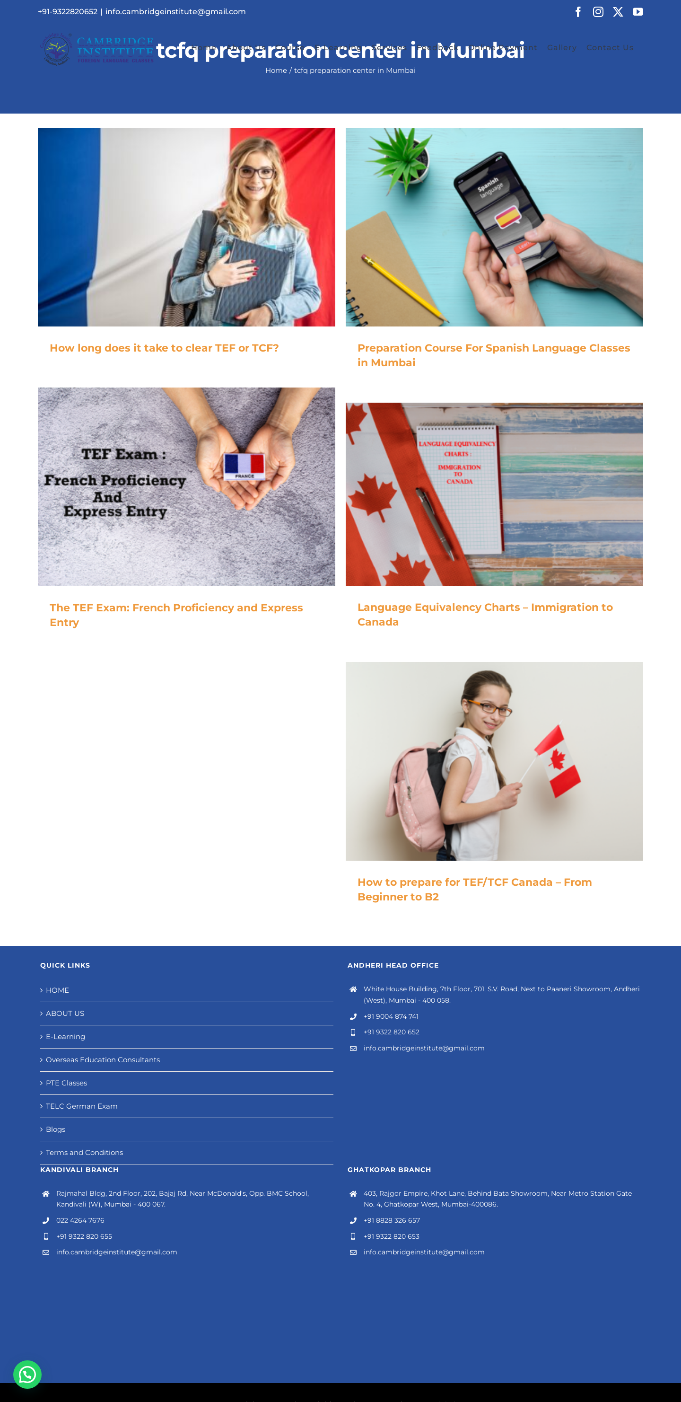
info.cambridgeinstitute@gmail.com (175, 11)
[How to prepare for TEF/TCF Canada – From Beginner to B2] (494, 761)
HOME (57, 990)
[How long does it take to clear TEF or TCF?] (186, 227)
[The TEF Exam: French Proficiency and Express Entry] (186, 487)
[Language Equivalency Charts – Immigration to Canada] (494, 494)
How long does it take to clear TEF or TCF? (164, 348)
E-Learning (65, 1036)
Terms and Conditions (84, 1152)
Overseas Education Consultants (103, 1059)
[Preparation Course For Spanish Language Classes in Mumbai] (494, 227)
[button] (27, 1374)
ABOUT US (65, 1013)
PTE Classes (66, 1082)
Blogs (55, 1129)
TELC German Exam (82, 1106)
